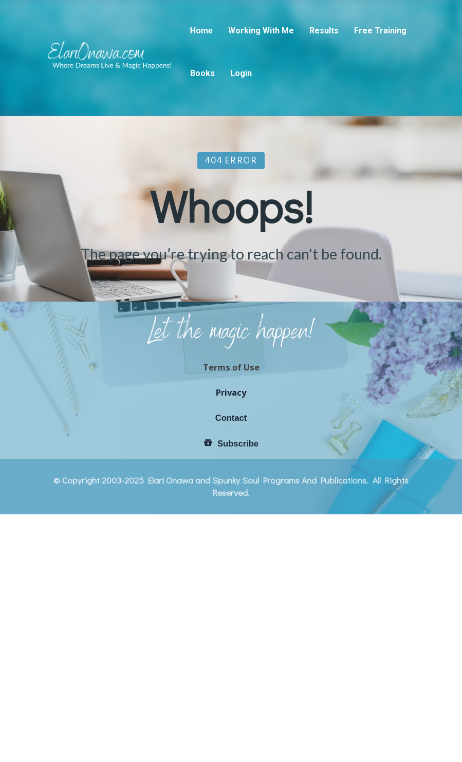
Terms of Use (231, 552)
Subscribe (231, 628)
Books (202, 73)
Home (201, 30)
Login (241, 73)
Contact (231, 602)
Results (324, 30)
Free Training (380, 30)
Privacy (231, 577)
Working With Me (261, 30)
